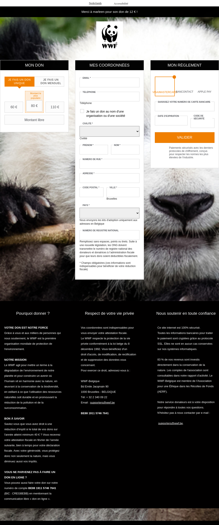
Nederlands (95, 3)
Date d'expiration (168, 116)
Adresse (88, 173)
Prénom (88, 145)
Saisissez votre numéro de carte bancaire (184, 102)
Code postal (91, 187)
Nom (117, 145)
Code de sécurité (199, 117)
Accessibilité (121, 3)
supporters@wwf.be (102, 402)
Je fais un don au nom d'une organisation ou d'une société (105, 113)
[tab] (19, 82)
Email (87, 78)
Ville (113, 187)
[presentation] (19, 81)
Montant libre (25, 120)
